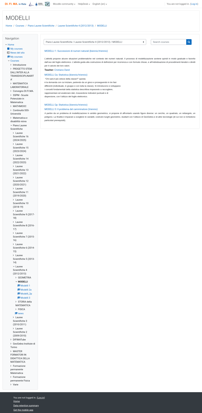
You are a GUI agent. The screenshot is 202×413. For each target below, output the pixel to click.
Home (9, 25)
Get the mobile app (23, 410)
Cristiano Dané (62, 69)
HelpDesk (83, 4)
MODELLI (102, 25)
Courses (20, 25)
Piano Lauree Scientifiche (41, 25)
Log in (194, 4)
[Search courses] (168, 42)
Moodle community (63, 4)
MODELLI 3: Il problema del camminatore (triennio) (71, 109)
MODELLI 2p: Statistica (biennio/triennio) (66, 104)
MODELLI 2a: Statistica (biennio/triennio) (66, 74)
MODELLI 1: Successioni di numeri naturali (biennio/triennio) (76, 51)
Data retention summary (26, 405)
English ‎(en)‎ (99, 4)
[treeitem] (20, 214)
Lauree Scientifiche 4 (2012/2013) (76, 25)
